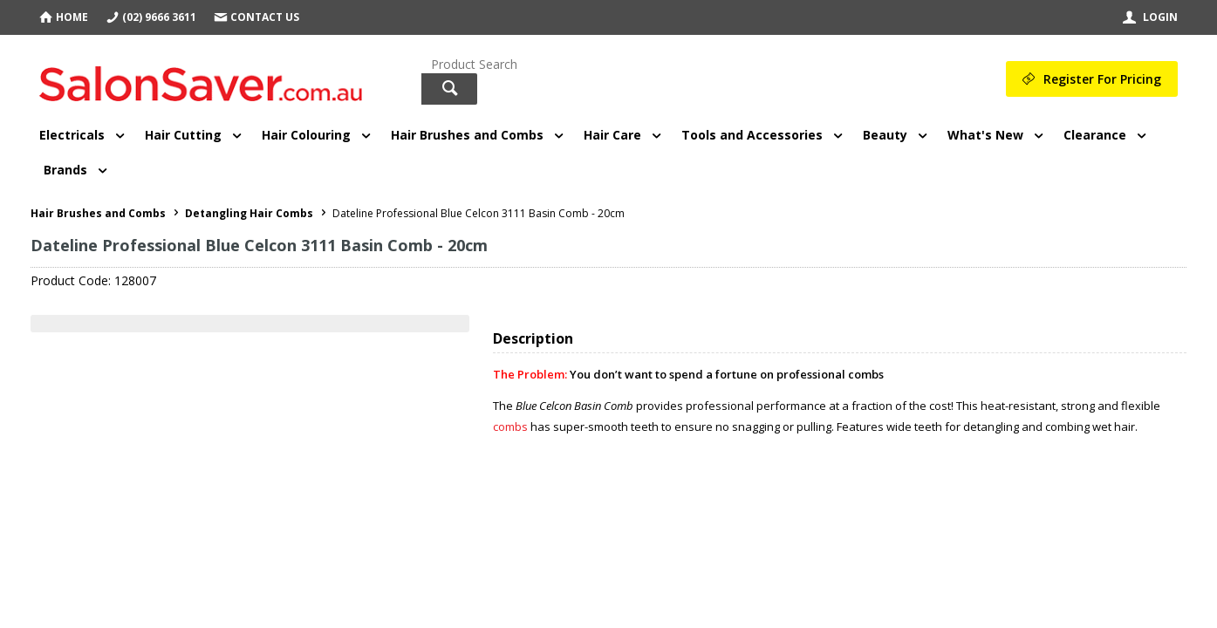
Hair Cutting (183, 134)
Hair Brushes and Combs (467, 134)
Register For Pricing (1102, 79)
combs (510, 426)
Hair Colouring (306, 134)
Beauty (885, 134)
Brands (65, 169)
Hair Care (612, 134)
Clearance (1094, 134)
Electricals (72, 134)
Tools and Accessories (752, 134)
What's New (985, 134)
